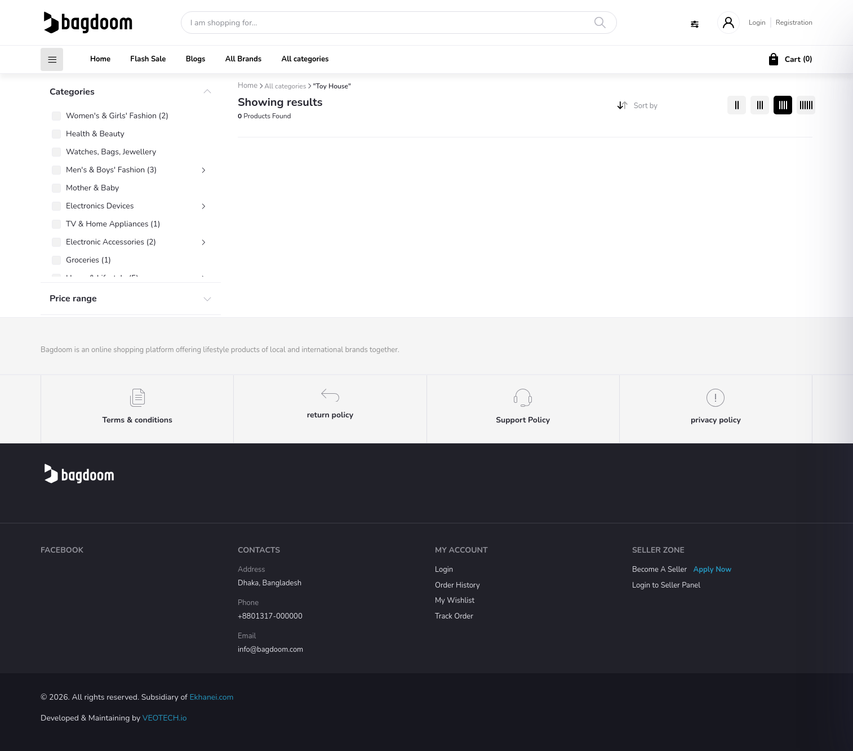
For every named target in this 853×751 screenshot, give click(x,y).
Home (100, 59)
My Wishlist (454, 601)
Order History (457, 585)
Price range (73, 298)
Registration (794, 22)
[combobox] (676, 108)
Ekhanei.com (211, 697)
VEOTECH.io (165, 718)
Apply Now (713, 570)
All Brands (243, 59)
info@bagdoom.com (270, 650)
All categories (304, 59)
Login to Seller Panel (666, 585)
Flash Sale (148, 59)
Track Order (454, 616)
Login (757, 22)
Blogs (196, 59)
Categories (72, 92)
